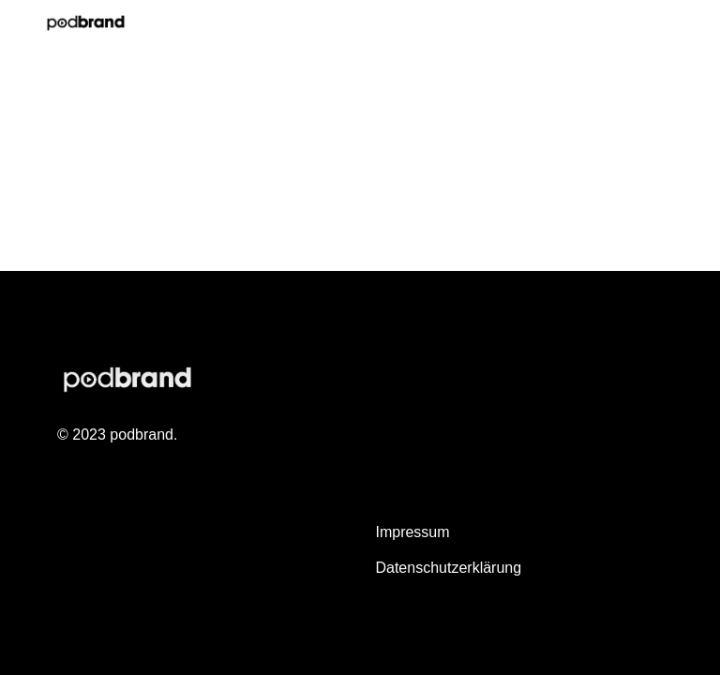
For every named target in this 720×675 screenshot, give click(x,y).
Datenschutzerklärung (448, 568)
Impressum (412, 532)
